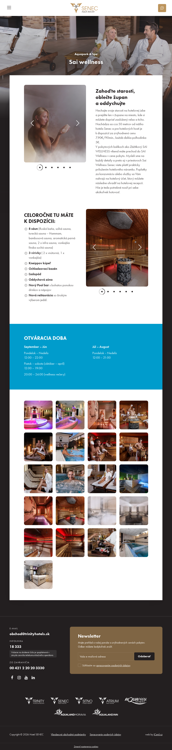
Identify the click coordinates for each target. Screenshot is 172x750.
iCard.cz (158, 734)
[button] (32, 123)
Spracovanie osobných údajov (105, 734)
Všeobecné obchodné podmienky (68, 734)
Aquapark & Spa (86, 54)
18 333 (15, 646)
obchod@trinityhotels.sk (30, 634)
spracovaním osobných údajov (113, 665)
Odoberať (144, 656)
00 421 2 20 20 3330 (27, 668)
